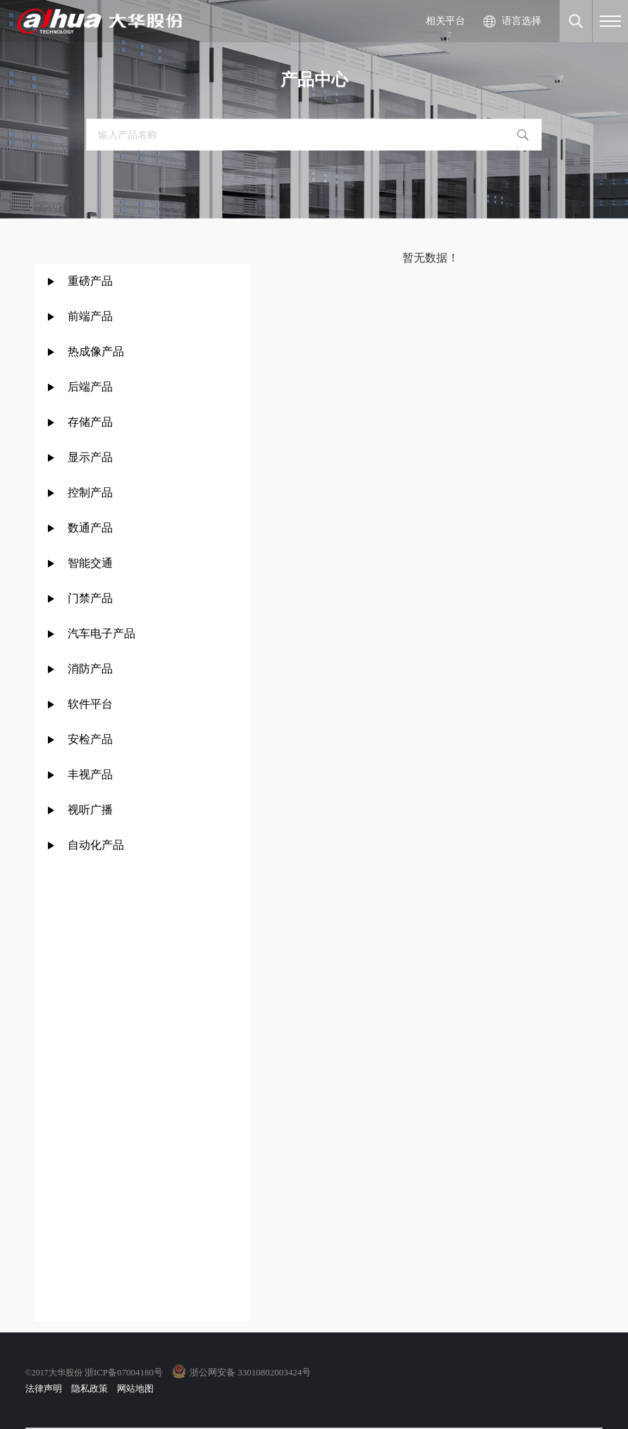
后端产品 (90, 387)
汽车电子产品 (101, 633)
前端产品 (90, 316)
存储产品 (90, 422)
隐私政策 (89, 1388)
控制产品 (92, 492)
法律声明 (43, 1388)
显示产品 (90, 457)
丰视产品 (90, 774)
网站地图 (135, 1388)
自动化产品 (96, 845)
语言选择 (521, 21)
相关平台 (445, 21)
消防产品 (90, 669)
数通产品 (90, 528)
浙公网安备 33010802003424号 (250, 1372)
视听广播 (90, 810)
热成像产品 (96, 351)
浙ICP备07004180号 (124, 1372)
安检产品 (90, 739)
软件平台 (90, 704)
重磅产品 (90, 281)
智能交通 (90, 563)
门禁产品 (90, 598)
